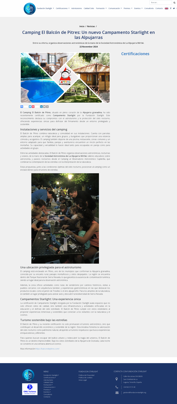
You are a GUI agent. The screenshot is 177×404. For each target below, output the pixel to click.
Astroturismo (76, 8)
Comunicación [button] (114, 8)
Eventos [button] (137, 8)
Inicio (82, 26)
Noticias (91, 26)
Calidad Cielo (89, 8)
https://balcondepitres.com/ (47, 348)
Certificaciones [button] (62, 8)
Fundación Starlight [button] (44, 8)
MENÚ (46, 371)
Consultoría (149, 8)
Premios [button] (127, 8)
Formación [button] (100, 8)
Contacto (159, 8)
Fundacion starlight (88, 371)
